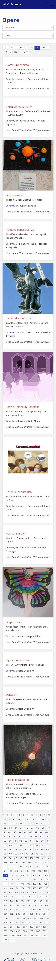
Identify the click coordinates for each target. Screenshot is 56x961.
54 (25, 836)
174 (34, 897)
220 (29, 922)
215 (47, 918)
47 (36, 832)
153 (5, 888)
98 (21, 858)
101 (37, 858)
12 (49, 815)
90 (27, 854)
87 (10, 854)
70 (16, 845)
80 (21, 849)
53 (20, 836)
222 (41, 922)
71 (21, 845)
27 (26, 823)
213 (35, 918)
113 (10, 866)
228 (31, 927)
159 (40, 888)
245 (5, 939)
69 (10, 845)
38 (37, 828)
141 (29, 879)
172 (22, 897)
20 (38, 819)
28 (31, 823)
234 (25, 931)
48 (41, 832)
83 (36, 849)
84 (42, 849)
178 (11, 901)
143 (40, 879)
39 (43, 828)
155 (17, 888)
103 (49, 858)
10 (41, 815)
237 (45, 931)
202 (11, 914)
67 (47, 841)
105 (11, 862)
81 (26, 849)
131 (17, 875)
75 (41, 845)
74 (36, 845)
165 (28, 892)
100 (21, 47)
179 (17, 901)
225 (12, 927)
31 (47, 823)
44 (20, 832)
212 (29, 918)
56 (36, 836)
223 (48, 922)
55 (31, 836)
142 (34, 879)
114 (15, 866)
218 (17, 922)
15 (14, 819)
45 (25, 832)
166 (34, 892)
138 (11, 879)
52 (15, 836)
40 (48, 828)
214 (41, 918)
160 (46, 888)
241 (25, 935)
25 (15, 823)
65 (37, 841)
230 (44, 927)
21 (43, 819)
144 (46, 879)
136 (46, 875)
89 (21, 854)
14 (9, 819)
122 (10, 871)
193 (5, 909)
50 (12, 47)
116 (26, 866)
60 (10, 841)
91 (32, 854)
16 (19, 819)
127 (39, 871)
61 (15, 841)
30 (42, 823)
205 (31, 914)
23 (5, 823)
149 (28, 884)
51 (10, 836)
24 (10, 823)
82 (31, 849)
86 (5, 854)
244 (44, 935)
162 (10, 892)
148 (22, 884)
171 (17, 897)
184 (46, 901)
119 (42, 866)
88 (16, 854)
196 (22, 909)
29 (37, 823)
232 (11, 931)
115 (21, 866)
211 (24, 918)
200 (15, 52)
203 (18, 914)
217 (11, 922)
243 (38, 935)
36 (26, 828)
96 (10, 858)
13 (5, 819)
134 (34, 875)
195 (17, 909)
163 (16, 892)
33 (10, 828)
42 (9, 832)
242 (31, 935)
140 (23, 879)
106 (17, 862)
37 (32, 828)
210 (18, 918)
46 (30, 832)
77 (5, 849)
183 (40, 901)
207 (45, 914)
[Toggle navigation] (50, 4)
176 (45, 897)
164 (22, 892)
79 (15, 849)
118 (36, 866)
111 (46, 862)
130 (43, 47)
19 (33, 819)
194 (11, 909)
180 (23, 901)
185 (5, 905)
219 (23, 922)
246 (26, 52)
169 (5, 897)
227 (25, 927)
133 (28, 875)
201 (5, 914)
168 (47, 892)
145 (5, 884)
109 (35, 862)
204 (25, 914)
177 (5, 901)
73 (31, 845)
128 (31, 47)
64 (31, 841)
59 (5, 841)
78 (10, 849)
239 (12, 935)
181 (28, 901)
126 (34, 871)
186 (11, 905)
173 (28, 897)
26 (21, 823)
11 (45, 815)
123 (16, 871)
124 (22, 871)
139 (17, 879)
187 (17, 905)
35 (21, 828)
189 (29, 905)
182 (34, 901)
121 (5, 871)
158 (34, 888)
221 (35, 922)
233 (18, 931)
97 (15, 858)
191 (41, 905)
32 (5, 828)
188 (23, 905)
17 (23, 819)
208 (6, 918)
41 (5, 832)
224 (5, 927)
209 (12, 918)
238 (6, 935)
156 (22, 888)
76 (47, 845)
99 (26, 858)
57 (41, 836)
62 (20, 841)
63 (26, 841)
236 (38, 931)
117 (31, 866)
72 (26, 845)
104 (5, 862)
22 (48, 819)
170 (11, 897)
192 (46, 905)
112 (5, 866)
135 (40, 875)
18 (28, 819)
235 (31, 931)
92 (37, 854)
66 (42, 841)
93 (42, 854)
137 (5, 879)
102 (43, 858)
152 (45, 884)
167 (40, 892)
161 (5, 892)
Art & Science (11, 4)
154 (11, 888)
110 (41, 862)
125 (28, 871)
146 (11, 884)
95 (5, 858)
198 (34, 909)
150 (5, 52)
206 (38, 914)
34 (16, 828)
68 (5, 845)
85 (47, 849)
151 (40, 884)
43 (15, 832)
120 (47, 866)
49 (46, 832)
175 (40, 897)
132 (22, 875)
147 (17, 884)
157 (28, 888)
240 (19, 935)
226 (18, 927)
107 (23, 862)
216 (5, 922)
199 (40, 909)
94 (47, 854)
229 (38, 927)
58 (46, 836)
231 (5, 931)
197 (28, 909)
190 (35, 905)
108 (29, 862)
